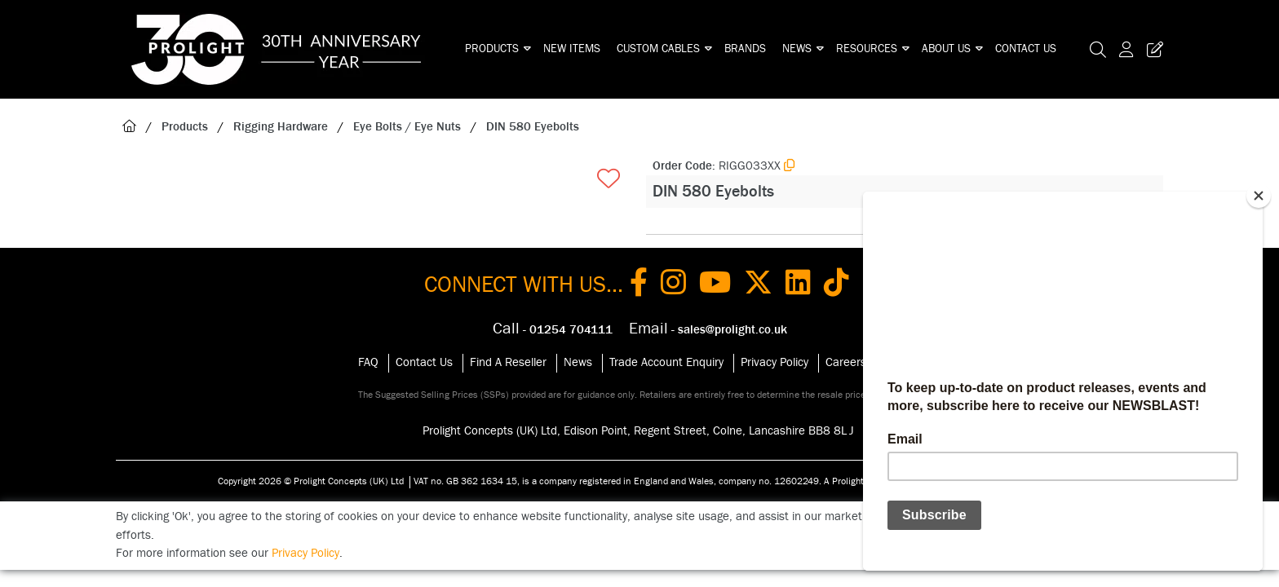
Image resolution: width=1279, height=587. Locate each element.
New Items (571, 48)
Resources (866, 48)
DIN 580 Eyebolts (532, 127)
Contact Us (1025, 48)
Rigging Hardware (280, 127)
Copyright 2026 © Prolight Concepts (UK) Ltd (311, 481)
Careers (845, 362)
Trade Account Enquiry (666, 362)
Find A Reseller (508, 362)
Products (492, 48)
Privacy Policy (774, 362)
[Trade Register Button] (1151, 49)
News (797, 48)
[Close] (1258, 195)
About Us (946, 48)
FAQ (368, 362)
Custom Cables (658, 48)
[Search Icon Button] (1098, 49)
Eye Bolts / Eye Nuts (407, 127)
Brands (745, 48)
